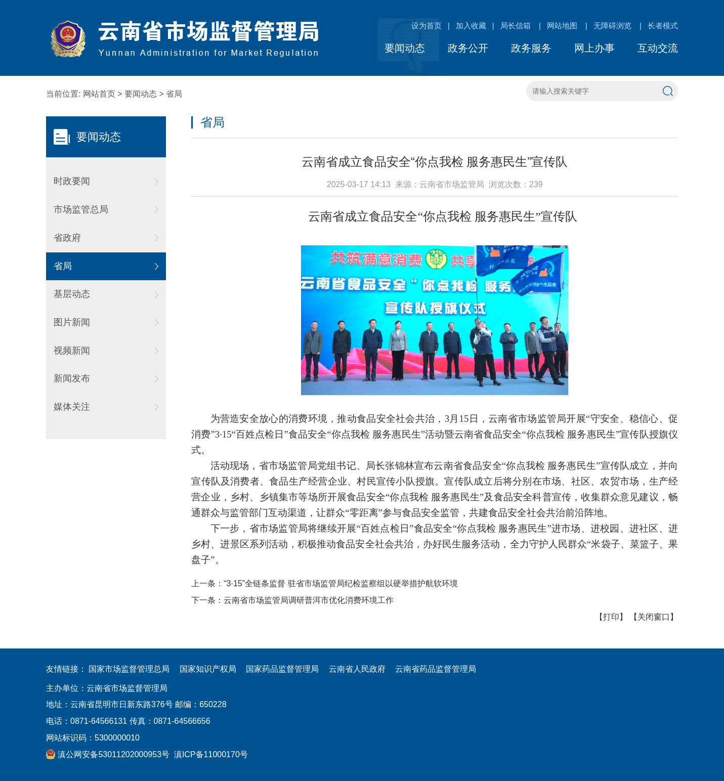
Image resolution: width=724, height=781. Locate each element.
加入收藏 (471, 25)
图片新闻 (72, 322)
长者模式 (663, 25)
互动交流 (657, 48)
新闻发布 (72, 378)
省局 (174, 94)
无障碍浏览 (612, 25)
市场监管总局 (81, 209)
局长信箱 (515, 25)
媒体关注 (72, 407)
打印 (611, 617)
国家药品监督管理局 (282, 669)
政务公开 (468, 48)
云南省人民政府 (357, 669)
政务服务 (531, 48)
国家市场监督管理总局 (129, 669)
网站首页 (99, 94)
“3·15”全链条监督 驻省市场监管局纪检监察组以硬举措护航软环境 (340, 583)
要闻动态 (405, 48)
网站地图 (562, 25)
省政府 (67, 238)
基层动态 (72, 294)
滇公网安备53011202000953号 (107, 754)
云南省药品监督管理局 (435, 669)
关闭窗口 (653, 617)
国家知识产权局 (208, 669)
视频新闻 (72, 350)
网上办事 (594, 48)
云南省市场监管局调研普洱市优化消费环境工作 (309, 600)
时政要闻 (72, 181)
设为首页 (426, 25)
